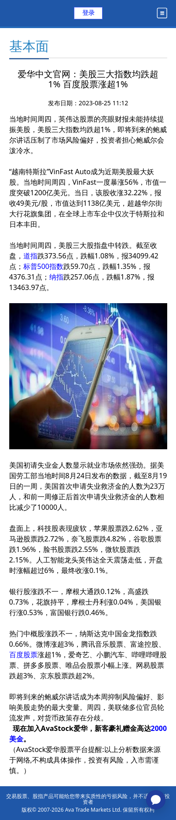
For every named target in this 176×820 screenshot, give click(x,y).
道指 (30, 256)
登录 (88, 12)
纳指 (56, 277)
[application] (156, 800)
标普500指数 (43, 266)
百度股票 (23, 654)
